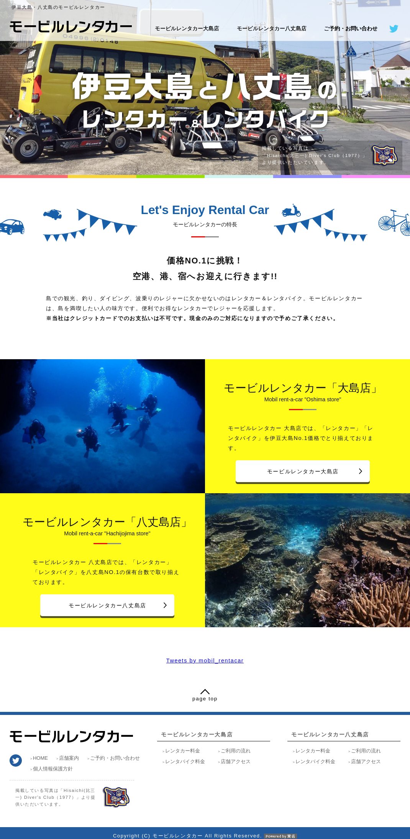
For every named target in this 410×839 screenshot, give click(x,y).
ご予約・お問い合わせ (350, 28)
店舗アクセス (236, 761)
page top (205, 699)
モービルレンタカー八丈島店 (272, 28)
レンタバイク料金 (185, 761)
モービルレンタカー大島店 (187, 28)
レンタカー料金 (182, 751)
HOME (40, 758)
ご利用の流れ (236, 751)
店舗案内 (69, 758)
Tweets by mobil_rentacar (205, 660)
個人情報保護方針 (53, 769)
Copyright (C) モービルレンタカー (205, 836)
